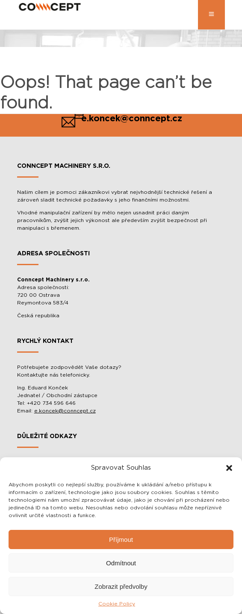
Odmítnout (121, 563)
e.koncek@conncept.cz (65, 410)
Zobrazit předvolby (120, 586)
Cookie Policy (116, 603)
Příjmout (121, 539)
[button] (229, 468)
